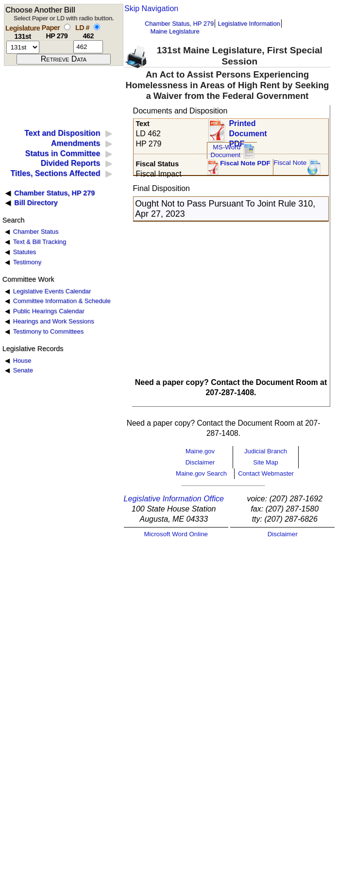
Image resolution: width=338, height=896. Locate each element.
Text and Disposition (62, 133)
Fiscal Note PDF (245, 163)
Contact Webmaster (266, 473)
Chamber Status (36, 231)
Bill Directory (36, 203)
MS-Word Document (225, 151)
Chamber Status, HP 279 (179, 23)
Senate (23, 370)
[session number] (22, 47)
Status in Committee (63, 153)
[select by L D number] (97, 27)
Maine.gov (200, 451)
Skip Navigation (151, 8)
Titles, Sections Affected (55, 173)
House (22, 360)
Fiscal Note (289, 162)
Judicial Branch (265, 451)
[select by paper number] (67, 27)
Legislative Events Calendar (52, 291)
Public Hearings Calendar (48, 311)
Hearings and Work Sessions (53, 321)
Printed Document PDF (248, 130)
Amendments (75, 143)
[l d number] (88, 46)
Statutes (24, 252)
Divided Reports (71, 163)
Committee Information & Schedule (62, 300)
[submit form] (64, 59)
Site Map (265, 462)
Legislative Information (249, 23)
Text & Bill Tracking (39, 241)
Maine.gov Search (201, 473)
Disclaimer (200, 462)
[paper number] (56, 46)
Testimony (27, 262)
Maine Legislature (174, 31)
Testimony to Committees (48, 331)
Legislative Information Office (174, 499)
